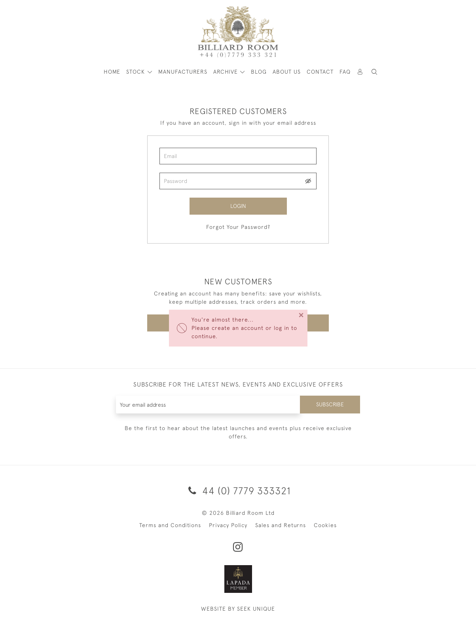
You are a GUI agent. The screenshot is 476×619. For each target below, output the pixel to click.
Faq (345, 72)
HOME (112, 72)
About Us (287, 72)
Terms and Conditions (170, 525)
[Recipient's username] (208, 404)
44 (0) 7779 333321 (238, 490)
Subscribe (330, 404)
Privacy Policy (228, 525)
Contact (320, 72)
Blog (259, 72)
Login (238, 206)
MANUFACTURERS (182, 72)
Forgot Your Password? (238, 227)
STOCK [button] (136, 72)
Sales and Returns (280, 525)
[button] (374, 72)
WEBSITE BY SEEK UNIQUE (238, 609)
